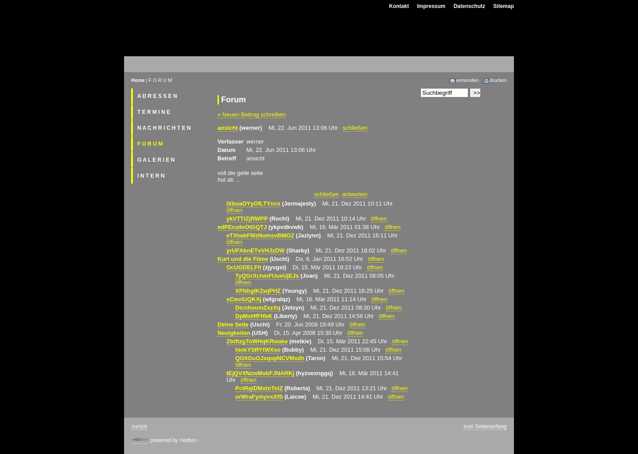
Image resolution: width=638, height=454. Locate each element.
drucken (495, 80)
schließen (355, 127)
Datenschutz (469, 6)
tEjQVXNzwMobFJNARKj (260, 373)
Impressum (431, 6)
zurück (139, 426)
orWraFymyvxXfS (259, 396)
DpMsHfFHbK (253, 316)
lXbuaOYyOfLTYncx (253, 203)
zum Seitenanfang (484, 426)
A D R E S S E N (157, 96)
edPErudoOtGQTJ (242, 227)
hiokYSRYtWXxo (257, 349)
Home (138, 80)
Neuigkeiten (234, 333)
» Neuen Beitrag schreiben (252, 114)
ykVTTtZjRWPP (247, 218)
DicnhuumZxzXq (257, 307)
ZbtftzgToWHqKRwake (257, 341)
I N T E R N (150, 176)
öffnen (234, 210)
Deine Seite (233, 324)
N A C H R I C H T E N (164, 128)
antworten (354, 194)
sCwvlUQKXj (243, 299)
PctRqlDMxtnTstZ (259, 388)
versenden (463, 80)
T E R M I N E (153, 112)
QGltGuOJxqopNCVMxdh (269, 358)
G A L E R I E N (156, 160)
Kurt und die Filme (243, 259)
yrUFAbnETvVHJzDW (255, 250)
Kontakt (399, 6)
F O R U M (150, 144)
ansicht (228, 127)
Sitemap (503, 6)
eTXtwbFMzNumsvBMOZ (260, 235)
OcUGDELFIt (243, 267)
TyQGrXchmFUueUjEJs (267, 275)
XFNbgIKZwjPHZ (258, 290)
